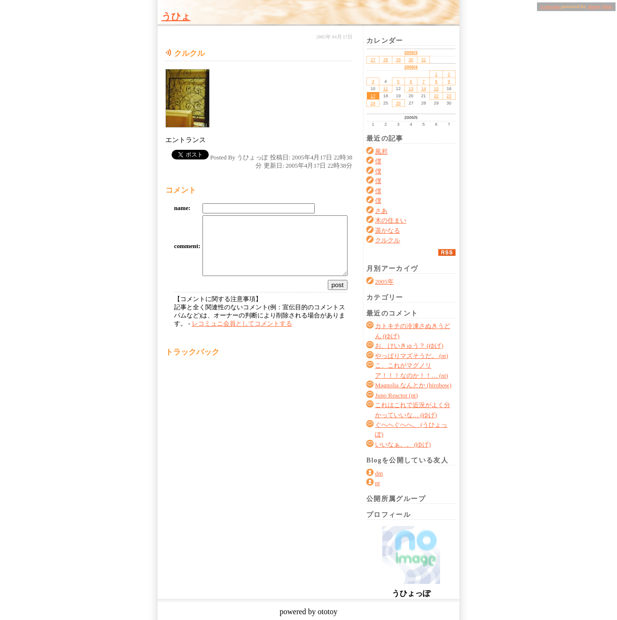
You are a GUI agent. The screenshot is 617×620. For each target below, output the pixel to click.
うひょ (175, 16)
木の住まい (390, 220)
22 (436, 95)
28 (385, 59)
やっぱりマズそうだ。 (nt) (411, 356)
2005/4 (411, 67)
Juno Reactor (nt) (396, 395)
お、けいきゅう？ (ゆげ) (409, 346)
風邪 (381, 151)
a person (550, 6)
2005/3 (411, 52)
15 (436, 88)
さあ (381, 211)
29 (398, 59)
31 (423, 59)
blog (607, 6)
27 (373, 59)
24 (373, 103)
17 (373, 95)
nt (377, 483)
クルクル (387, 240)
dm (379, 473)
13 (410, 88)
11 (385, 88)
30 (410, 59)
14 (423, 88)
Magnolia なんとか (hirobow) (413, 385)
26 (398, 103)
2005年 (384, 281)
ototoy (594, 6)
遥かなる (387, 230)
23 (448, 95)
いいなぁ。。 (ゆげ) (403, 444)
